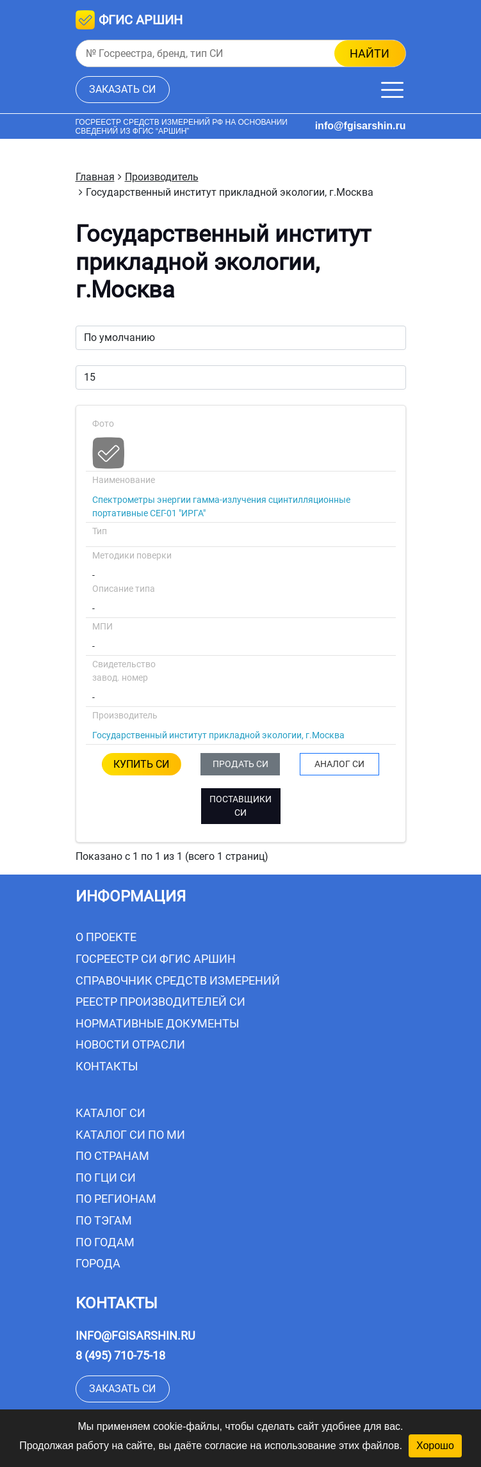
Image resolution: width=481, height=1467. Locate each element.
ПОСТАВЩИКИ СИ (240, 806)
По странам (112, 1155)
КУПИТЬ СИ (141, 764)
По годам (105, 1242)
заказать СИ (122, 89)
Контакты (107, 1066)
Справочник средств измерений (178, 980)
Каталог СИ (110, 1113)
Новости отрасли (130, 1044)
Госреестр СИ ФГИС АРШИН (156, 958)
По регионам (116, 1198)
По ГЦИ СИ (106, 1177)
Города (98, 1263)
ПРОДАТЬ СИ (240, 764)
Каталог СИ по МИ (130, 1134)
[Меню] (392, 89)
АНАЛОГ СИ (339, 764)
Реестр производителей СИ (160, 1001)
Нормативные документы (158, 1023)
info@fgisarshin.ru (360, 125)
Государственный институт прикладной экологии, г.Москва (218, 735)
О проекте (106, 937)
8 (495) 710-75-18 (120, 1355)
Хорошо (435, 1445)
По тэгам (104, 1220)
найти (369, 53)
